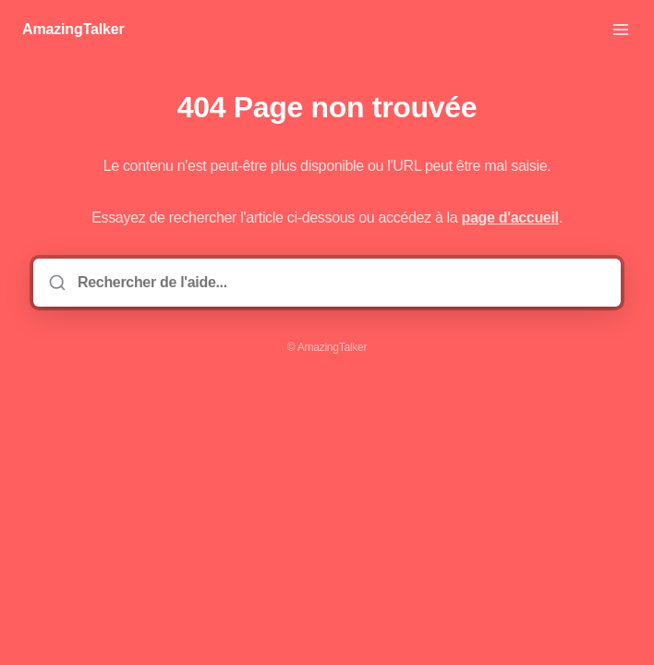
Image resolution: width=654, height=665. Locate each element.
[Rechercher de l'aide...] (340, 283)
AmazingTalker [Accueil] (73, 29)
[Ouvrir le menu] (621, 29)
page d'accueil (510, 217)
